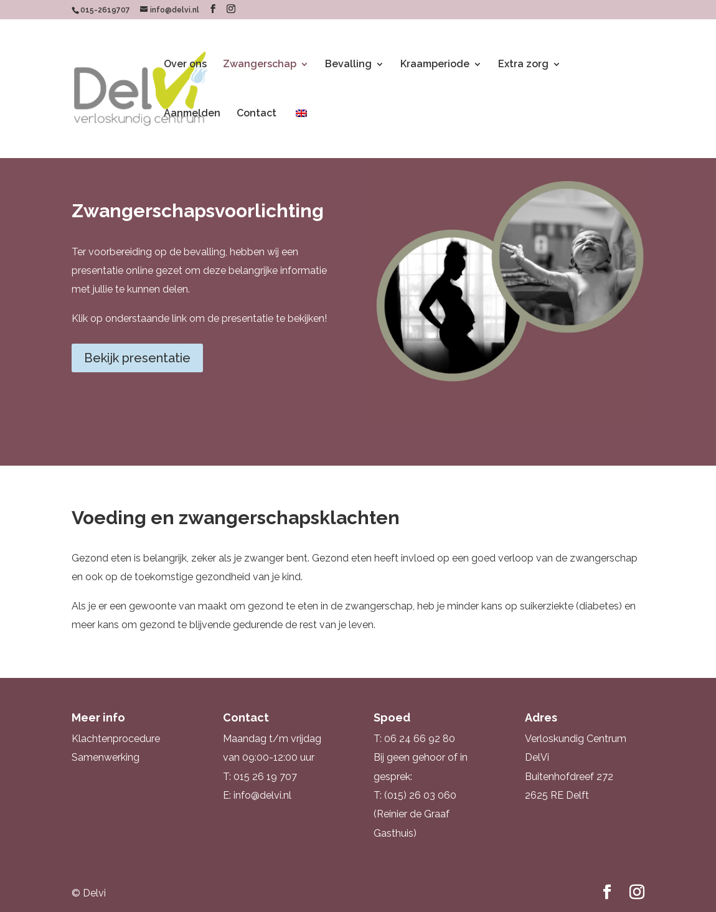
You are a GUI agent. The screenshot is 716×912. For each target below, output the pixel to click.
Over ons (185, 65)
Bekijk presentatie (137, 357)
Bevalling (348, 65)
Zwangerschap (259, 65)
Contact (256, 114)
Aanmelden (192, 114)
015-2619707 (105, 10)
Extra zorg (523, 65)
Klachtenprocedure (116, 739)
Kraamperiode (434, 65)
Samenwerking (105, 757)
